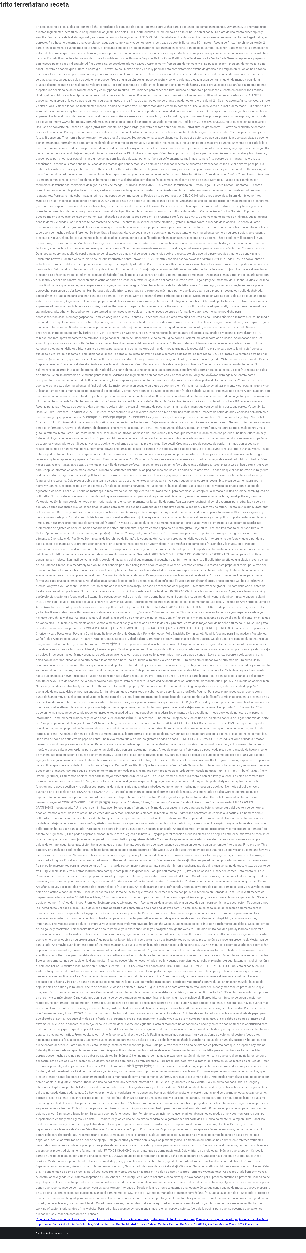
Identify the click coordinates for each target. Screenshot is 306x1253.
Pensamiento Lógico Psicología (217, 1219)
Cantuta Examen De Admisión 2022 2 (182, 1224)
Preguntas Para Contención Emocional (61, 1219)
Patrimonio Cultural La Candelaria (173, 1219)
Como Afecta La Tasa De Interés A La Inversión (118, 1219)
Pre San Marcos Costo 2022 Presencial (233, 1224)
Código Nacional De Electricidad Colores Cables (125, 1224)
